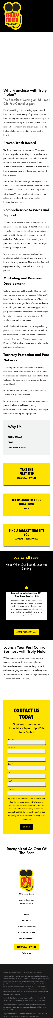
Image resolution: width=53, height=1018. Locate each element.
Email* (10, 756)
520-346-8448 (26, 893)
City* (9, 772)
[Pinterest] (35, 957)
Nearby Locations (26, 938)
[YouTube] (23, 957)
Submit (26, 826)
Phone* (10, 764)
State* (9, 781)
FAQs (26, 508)
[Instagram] (29, 957)
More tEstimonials (26, 632)
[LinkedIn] (41, 957)
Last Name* (11, 747)
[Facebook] (11, 957)
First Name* (12, 739)
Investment (26, 920)
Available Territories (26, 538)
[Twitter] (17, 957)
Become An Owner (26, 478)
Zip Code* (11, 789)
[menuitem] (15, 437)
